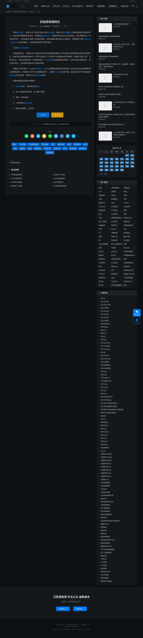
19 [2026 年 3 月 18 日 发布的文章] (112, 169)
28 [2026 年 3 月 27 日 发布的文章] (122, 173)
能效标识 (104, 559)
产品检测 (114, 209)
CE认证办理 (105, 359)
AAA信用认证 (105, 327)
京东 (71, 35)
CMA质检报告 (106, 368)
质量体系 (38, 78)
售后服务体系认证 (107, 505)
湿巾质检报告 (58, 185)
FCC (125, 232)
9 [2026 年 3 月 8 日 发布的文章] (132, 162)
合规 (112, 281)
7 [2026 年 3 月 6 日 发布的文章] (121, 162)
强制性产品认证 (129, 277)
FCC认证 (102, 277)
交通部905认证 (106, 479)
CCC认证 (56, 8)
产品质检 (22, 147)
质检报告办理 (128, 273)
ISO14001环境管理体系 (109, 406)
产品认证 (102, 209)
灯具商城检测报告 (60, 189)
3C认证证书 (105, 320)
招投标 (18, 89)
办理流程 (102, 266)
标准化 (113, 258)
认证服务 (127, 243)
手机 (100, 221)
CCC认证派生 (105, 352)
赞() (64, 29)
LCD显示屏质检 (16, 185)
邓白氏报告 (105, 578)
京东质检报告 (105, 486)
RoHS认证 (104, 438)
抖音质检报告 (105, 514)
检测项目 (102, 262)
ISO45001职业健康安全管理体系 (112, 413)
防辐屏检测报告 (50, 24)
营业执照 (114, 243)
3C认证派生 (105, 314)
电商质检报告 (105, 546)
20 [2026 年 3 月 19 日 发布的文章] (117, 169)
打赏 (57, 118)
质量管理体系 (116, 262)
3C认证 (65, 8)
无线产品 (114, 239)
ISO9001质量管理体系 (108, 416)
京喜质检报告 (105, 489)
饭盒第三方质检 (59, 178)
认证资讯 (104, 568)
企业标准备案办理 (107, 498)
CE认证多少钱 (106, 362)
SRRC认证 (45, 8)
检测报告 (112, 8)
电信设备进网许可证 (108, 543)
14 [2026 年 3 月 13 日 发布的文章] (122, 166)
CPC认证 (104, 374)
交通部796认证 (106, 470)
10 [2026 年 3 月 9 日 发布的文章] (101, 166)
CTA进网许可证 (106, 384)
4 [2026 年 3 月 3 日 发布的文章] (106, 162)
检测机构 (102, 213)
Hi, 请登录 (9, 3)
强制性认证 (128, 221)
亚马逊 (101, 288)
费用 (125, 213)
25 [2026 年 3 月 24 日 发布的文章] (106, 173)
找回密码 (26, 3)
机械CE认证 (105, 527)
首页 (36, 8)
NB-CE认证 (104, 428)
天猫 (65, 35)
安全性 (113, 232)
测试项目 (127, 236)
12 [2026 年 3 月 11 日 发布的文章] (112, 166)
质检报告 (100, 8)
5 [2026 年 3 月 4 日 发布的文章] (111, 162)
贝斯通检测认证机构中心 (12, 8)
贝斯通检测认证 (129, 258)
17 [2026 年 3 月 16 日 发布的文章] (101, 169)
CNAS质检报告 (106, 371)
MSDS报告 (104, 425)
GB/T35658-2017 (107, 400)
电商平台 (114, 228)
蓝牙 (100, 217)
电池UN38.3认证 (106, 549)
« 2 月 (101, 177)
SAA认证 (104, 441)
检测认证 (32, 14)
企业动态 (104, 492)
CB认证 (103, 339)
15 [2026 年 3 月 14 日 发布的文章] (127, 166)
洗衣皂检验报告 (16, 181)
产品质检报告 (23, 51)
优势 (125, 247)
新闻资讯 (104, 521)
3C (100, 236)
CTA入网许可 (77, 8)
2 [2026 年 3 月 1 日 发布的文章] (132, 158)
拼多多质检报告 (106, 517)
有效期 (113, 251)
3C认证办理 (105, 304)
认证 (65, 151)
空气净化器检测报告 (108, 552)
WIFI (112, 273)
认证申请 (114, 224)
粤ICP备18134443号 (71, 629)
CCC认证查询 (105, 349)
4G (100, 243)
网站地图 (84, 627)
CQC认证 (104, 378)
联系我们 (63, 612)
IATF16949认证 (106, 403)
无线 (100, 202)
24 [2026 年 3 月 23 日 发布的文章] (101, 173)
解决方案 (127, 239)
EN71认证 (104, 387)
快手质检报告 (105, 511)
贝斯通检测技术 (116, 221)
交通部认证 (105, 482)
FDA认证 (104, 397)
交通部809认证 (106, 476)
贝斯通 (113, 194)
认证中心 (114, 254)
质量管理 (114, 277)
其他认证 (124, 8)
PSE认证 (104, 432)
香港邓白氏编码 (106, 584)
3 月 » (106, 177)
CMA (13, 45)
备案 (125, 288)
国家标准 (46, 39)
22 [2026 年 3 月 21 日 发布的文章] (127, 169)
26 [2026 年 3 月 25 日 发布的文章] (112, 173)
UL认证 (103, 454)
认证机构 (127, 209)
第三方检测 (103, 224)
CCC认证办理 (105, 346)
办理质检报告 (128, 254)
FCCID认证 (104, 390)
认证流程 (114, 266)
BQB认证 (104, 336)
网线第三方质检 (16, 189)
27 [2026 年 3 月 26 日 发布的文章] (117, 173)
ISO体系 (88, 8)
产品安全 (114, 284)
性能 (49, 35)
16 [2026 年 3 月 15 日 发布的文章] (132, 166)
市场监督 (28, 106)
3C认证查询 (105, 311)
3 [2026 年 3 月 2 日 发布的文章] (101, 162)
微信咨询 (133, 3)
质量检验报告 (128, 228)
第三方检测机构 (116, 247)
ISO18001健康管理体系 (109, 409)
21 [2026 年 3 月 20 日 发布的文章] (122, 169)
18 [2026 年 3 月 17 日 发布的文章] (106, 169)
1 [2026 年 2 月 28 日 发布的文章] (127, 158)
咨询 (125, 217)
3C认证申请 (105, 317)
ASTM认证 (104, 330)
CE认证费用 (105, 365)
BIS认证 (103, 333)
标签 (100, 269)
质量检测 (13, 78)
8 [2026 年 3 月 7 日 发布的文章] (127, 162)
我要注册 (18, 3)
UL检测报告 (105, 451)
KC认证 (103, 422)
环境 (100, 232)
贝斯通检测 (115, 191)
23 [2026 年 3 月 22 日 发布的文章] (132, 169)
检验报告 (114, 202)
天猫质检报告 (105, 508)
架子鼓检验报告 (59, 181)
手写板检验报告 (14, 165)
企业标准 (114, 217)
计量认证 (87, 42)
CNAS (113, 198)
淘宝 (125, 262)
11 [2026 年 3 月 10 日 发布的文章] (106, 166)
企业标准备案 (103, 247)
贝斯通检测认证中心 (129, 266)
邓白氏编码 (105, 581)
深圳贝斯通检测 (116, 288)
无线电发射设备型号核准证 (110, 524)
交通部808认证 (106, 473)
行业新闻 (104, 565)
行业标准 (48, 63)
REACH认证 (105, 435)
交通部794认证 (106, 467)
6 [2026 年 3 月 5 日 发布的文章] (116, 162)
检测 (53, 35)
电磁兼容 (102, 228)
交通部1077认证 (106, 460)
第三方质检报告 (106, 556)
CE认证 (126, 206)
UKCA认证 (104, 447)
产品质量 (58, 75)
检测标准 (102, 281)
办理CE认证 (128, 284)
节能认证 (104, 562)
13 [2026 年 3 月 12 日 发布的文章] (117, 166)
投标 (38, 89)
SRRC (101, 239)
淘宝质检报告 (105, 540)
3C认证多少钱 (106, 308)
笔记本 (101, 284)
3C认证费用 (105, 324)
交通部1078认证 (106, 463)
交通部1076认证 (106, 457)
